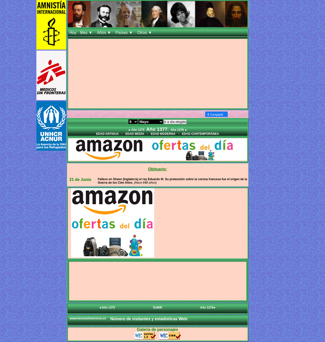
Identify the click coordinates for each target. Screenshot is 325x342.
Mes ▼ (87, 32)
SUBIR (157, 307)
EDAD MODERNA (163, 134)
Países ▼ (125, 32)
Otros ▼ (145, 32)
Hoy (73, 32)
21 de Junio (80, 179)
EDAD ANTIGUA (107, 134)
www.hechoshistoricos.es (88, 318)
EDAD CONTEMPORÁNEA (200, 134)
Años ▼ (104, 32)
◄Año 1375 (107, 307)
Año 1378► (208, 307)
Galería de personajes (157, 329)
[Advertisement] (157, 73)
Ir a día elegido (175, 122)
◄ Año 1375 (135, 130)
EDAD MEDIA (134, 134)
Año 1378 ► (179, 130)
